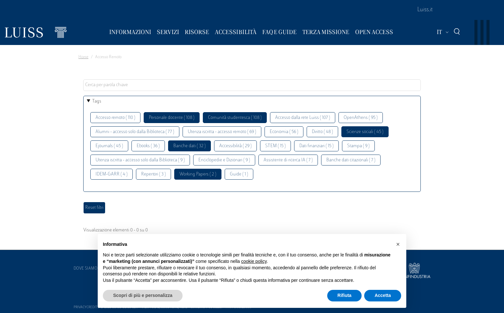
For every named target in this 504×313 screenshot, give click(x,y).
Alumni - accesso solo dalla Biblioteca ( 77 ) (134, 132)
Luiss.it (425, 10)
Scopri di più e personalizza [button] (142, 295)
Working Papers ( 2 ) (197, 174)
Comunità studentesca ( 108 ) (235, 117)
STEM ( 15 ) (275, 146)
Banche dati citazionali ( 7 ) (350, 160)
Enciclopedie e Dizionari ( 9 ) (224, 160)
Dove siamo (85, 269)
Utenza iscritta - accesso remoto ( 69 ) (222, 132)
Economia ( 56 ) (284, 132)
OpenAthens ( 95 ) (361, 117)
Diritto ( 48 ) (322, 132)
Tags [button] (96, 101)
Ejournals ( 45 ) (109, 146)
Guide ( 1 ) (239, 174)
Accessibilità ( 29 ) (235, 146)
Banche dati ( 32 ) (189, 146)
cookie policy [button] (253, 261)
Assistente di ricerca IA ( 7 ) (288, 160)
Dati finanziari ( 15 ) (316, 146)
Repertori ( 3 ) (153, 174)
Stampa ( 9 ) (358, 146)
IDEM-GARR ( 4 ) (111, 174)
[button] (398, 244)
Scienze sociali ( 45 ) (364, 132)
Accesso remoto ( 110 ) (115, 117)
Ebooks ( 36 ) (148, 146)
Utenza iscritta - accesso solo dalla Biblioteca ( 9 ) (140, 160)
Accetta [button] (382, 295)
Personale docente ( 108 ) (171, 117)
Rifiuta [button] (345, 295)
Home (83, 57)
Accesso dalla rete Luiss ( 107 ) (302, 117)
